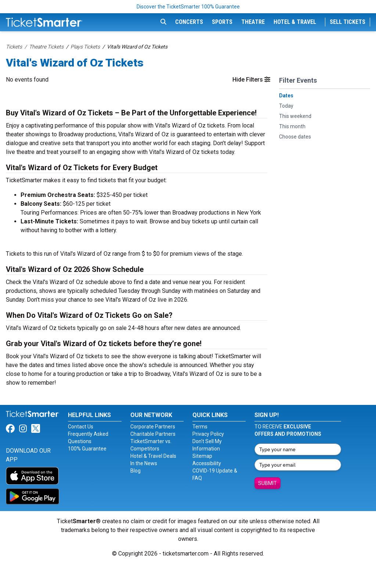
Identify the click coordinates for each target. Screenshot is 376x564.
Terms (199, 427)
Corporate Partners (152, 427)
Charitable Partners (153, 434)
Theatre (253, 21)
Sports (222, 21)
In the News (143, 463)
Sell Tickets (347, 21)
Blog (135, 471)
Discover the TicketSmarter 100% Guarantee (188, 7)
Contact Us (80, 427)
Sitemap (202, 456)
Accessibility (206, 463)
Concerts (189, 21)
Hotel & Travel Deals (153, 456)
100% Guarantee (87, 449)
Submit (267, 483)
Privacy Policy (208, 434)
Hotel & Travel (295, 21)
